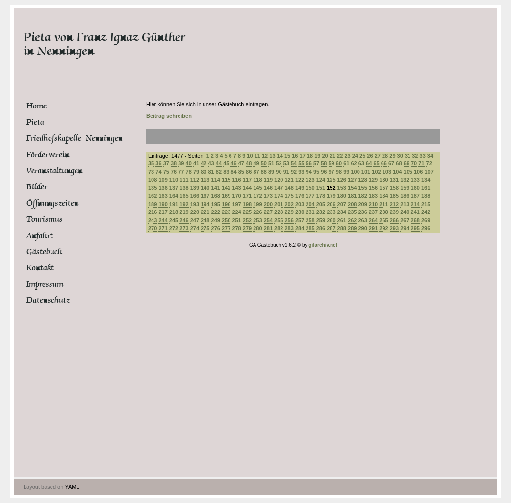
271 (162, 228)
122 (299, 180)
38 (174, 163)
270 (152, 228)
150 (310, 188)
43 (211, 163)
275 (205, 228)
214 (415, 204)
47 (241, 163)
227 (268, 212)
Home (36, 106)
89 (271, 172)
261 (341, 220)
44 (219, 163)
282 (278, 228)
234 (341, 212)
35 (151, 163)
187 (415, 196)
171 (247, 196)
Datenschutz (48, 300)
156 (373, 188)
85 (241, 172)
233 (331, 212)
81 (211, 172)
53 (286, 163)
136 (162, 188)
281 (268, 228)
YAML (72, 487)
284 (299, 228)
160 (415, 188)
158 (394, 188)
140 (205, 188)
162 (152, 196)
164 (173, 196)
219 (183, 212)
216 (152, 212)
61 (346, 163)
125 (331, 180)
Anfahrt (39, 235)
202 (288, 204)
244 (162, 220)
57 (316, 163)
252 (247, 220)
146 (268, 188)
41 (196, 163)
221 (205, 212)
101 (365, 172)
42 (203, 163)
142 (226, 188)
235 (352, 212)
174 (278, 196)
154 (352, 188)
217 (162, 212)
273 (183, 228)
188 (425, 196)
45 (226, 163)
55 (301, 163)
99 (346, 172)
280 (257, 228)
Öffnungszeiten (52, 203)
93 (301, 172)
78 (189, 172)
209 (362, 204)
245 (173, 220)
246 (183, 220)
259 (320, 220)
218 (173, 212)
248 (205, 220)
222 (215, 212)
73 (151, 172)
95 (316, 172)
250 (226, 220)
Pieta (35, 122)
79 (196, 172)
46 (233, 163)
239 (394, 212)
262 (352, 220)
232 (320, 212)
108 (152, 180)
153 (341, 188)
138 (183, 188)
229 (288, 212)
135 (152, 188)
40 (189, 163)
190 (162, 204)
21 (332, 156)
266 (394, 220)
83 (226, 172)
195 (215, 204)
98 (339, 172)
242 (425, 212)
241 (415, 212)
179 (331, 196)
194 (205, 204)
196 (226, 204)
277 (226, 228)
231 (310, 212)
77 (181, 172)
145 (257, 188)
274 (194, 228)
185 (394, 196)
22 (340, 156)
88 (264, 172)
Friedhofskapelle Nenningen (63, 138)
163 (162, 196)
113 (205, 180)
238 (383, 212)
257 (299, 220)
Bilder (36, 187)
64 (369, 163)
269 (425, 220)
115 (226, 180)
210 (373, 204)
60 (339, 163)
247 (194, 220)
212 (394, 204)
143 (236, 188)
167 (205, 196)
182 (362, 196)
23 (347, 156)
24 (355, 156)
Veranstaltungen (54, 170)
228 (278, 212)
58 (324, 163)
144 (247, 188)
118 (257, 180)
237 (373, 212)
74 (158, 172)
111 (183, 180)
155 (362, 188)
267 (404, 220)
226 (257, 212)
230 (299, 212)
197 (236, 204)
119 (268, 180)
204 (310, 204)
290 (362, 228)
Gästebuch (44, 251)
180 (341, 196)
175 (288, 196)
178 (320, 196)
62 (354, 163)
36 (158, 163)
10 (250, 156)
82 (219, 172)
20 (325, 156)
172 (257, 196)
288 (341, 228)
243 (152, 220)
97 (331, 172)
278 (236, 228)
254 (268, 220)
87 (256, 172)
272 (173, 228)
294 (404, 228)
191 (173, 204)
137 (173, 188)
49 (256, 163)
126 (341, 180)
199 (257, 204)
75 (166, 172)
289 (352, 228)
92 (294, 172)
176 (299, 196)
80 (203, 172)
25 (362, 156)
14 (280, 156)
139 (194, 188)
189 (152, 204)
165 (183, 196)
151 (320, 188)
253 (257, 220)
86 (249, 172)
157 (383, 188)
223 (226, 212)
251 (236, 220)
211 (383, 204)
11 (257, 156)
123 (310, 180)
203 (299, 204)
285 (310, 228)
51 (271, 163)
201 (278, 204)
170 (236, 196)
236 (362, 212)
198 (247, 204)
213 (404, 204)
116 (236, 180)
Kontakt (40, 268)
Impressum (44, 284)
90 (278, 172)
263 (362, 220)
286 (320, 228)
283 (288, 228)
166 (194, 196)
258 (310, 220)
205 (320, 204)
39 (181, 163)
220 (194, 212)
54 (294, 163)
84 (233, 172)
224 (236, 212)
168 (215, 196)
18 (310, 156)
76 (174, 172)
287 (331, 228)
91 (286, 172)
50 (264, 163)
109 (162, 180)
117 (247, 180)
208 (352, 204)
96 (324, 172)
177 (310, 196)
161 (425, 188)
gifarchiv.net (322, 245)
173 (268, 196)
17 (303, 156)
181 (352, 196)
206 (331, 204)
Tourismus (44, 219)
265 (383, 220)
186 (404, 196)
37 (166, 163)
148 (288, 188)
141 (215, 188)
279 (247, 228)
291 (373, 228)
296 (425, 228)
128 (362, 180)
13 (272, 156)
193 (194, 204)
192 (183, 204)
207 (341, 204)
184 (383, 196)
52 (278, 163)
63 (361, 163)
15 (287, 156)
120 (278, 180)
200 (268, 204)
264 (373, 220)
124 (320, 180)
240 (404, 212)
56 (309, 163)
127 (352, 180)
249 (215, 220)
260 (331, 220)
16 (295, 156)
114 (215, 180)
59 (331, 163)
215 (425, 204)
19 (317, 156)
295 (415, 228)
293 (394, 228)
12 (265, 156)
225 (247, 212)
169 (226, 196)
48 (249, 163)
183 (373, 196)
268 (415, 220)
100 (355, 172)
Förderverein (47, 154)
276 (215, 228)
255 (278, 220)
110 (173, 180)
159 (404, 188)
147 (278, 188)
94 (309, 172)
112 (194, 180)
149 (299, 188)
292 (383, 228)
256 (288, 220)
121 (288, 180)
